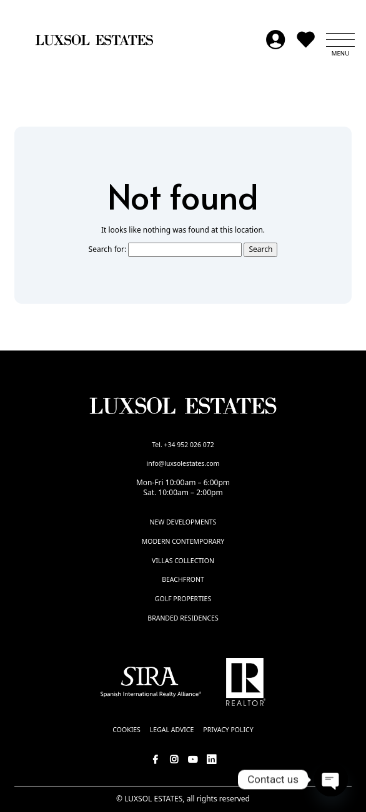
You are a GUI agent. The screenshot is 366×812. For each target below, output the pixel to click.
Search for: (108, 249)
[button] (340, 40)
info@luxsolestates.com (183, 463)
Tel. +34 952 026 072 (183, 444)
